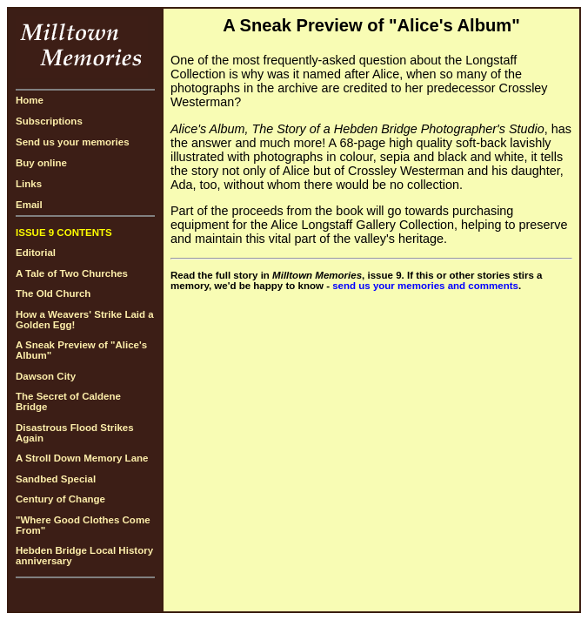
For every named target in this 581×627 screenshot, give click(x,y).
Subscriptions (49, 121)
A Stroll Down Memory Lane (82, 458)
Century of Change (60, 499)
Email (29, 204)
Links (29, 184)
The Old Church (53, 293)
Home (29, 100)
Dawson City (46, 376)
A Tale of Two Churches (72, 273)
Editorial (36, 252)
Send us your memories (73, 142)
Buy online (41, 163)
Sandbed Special (56, 479)
